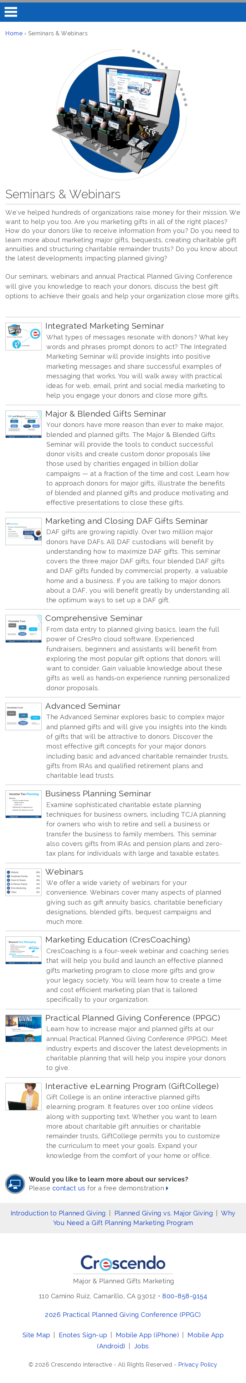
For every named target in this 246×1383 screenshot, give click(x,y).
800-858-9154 (184, 1296)
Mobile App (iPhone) (147, 1335)
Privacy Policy (197, 1364)
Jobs (141, 1346)
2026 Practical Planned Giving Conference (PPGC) (123, 1314)
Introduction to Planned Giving (58, 1213)
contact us (69, 1188)
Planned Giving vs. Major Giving (163, 1213)
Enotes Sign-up (83, 1335)
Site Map (36, 1335)
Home (13, 33)
